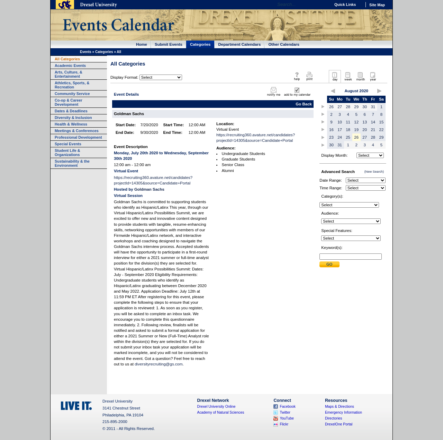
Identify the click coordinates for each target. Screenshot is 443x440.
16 (331, 130)
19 (356, 130)
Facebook (288, 406)
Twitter (285, 412)
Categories (200, 44)
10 (339, 122)
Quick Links (345, 4)
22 (381, 130)
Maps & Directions (339, 406)
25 (348, 137)
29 (356, 107)
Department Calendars (239, 44)
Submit (329, 264)
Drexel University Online (216, 406)
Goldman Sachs (149, 189)
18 (348, 130)
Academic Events (70, 65)
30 (364, 107)
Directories (333, 418)
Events (85, 52)
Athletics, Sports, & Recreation (72, 85)
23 (331, 137)
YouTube (287, 418)
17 (339, 130)
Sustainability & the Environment (72, 163)
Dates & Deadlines (71, 111)
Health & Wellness (71, 124)
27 (339, 107)
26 (331, 107)
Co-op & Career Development (68, 102)
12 (356, 122)
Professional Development (78, 137)
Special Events (68, 144)
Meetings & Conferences (77, 131)
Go (323, 4)
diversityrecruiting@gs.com (158, 364)
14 (373, 122)
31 (373, 107)
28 (348, 107)
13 (364, 122)
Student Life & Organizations (67, 152)
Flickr (284, 424)
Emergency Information (343, 412)
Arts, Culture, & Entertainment (68, 74)
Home (141, 44)
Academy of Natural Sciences (220, 412)
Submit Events (168, 44)
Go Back (304, 104)
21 (373, 130)
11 (348, 122)
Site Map (377, 5)
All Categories (67, 59)
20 (364, 130)
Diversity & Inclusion (73, 117)
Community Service (72, 94)
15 (381, 122)
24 (339, 137)
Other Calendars (283, 44)
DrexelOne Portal (338, 424)
